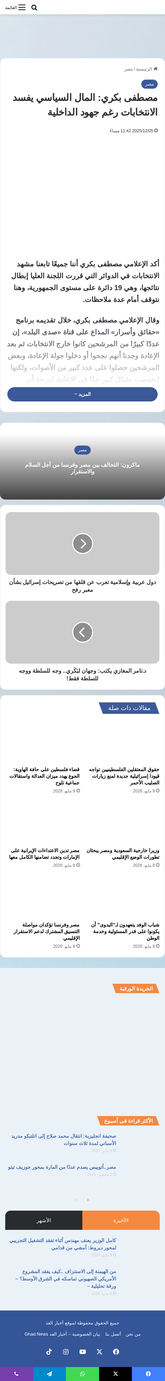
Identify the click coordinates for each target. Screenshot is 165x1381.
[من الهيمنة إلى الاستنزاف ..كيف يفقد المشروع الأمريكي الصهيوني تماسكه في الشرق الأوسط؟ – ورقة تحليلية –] (140, 1281)
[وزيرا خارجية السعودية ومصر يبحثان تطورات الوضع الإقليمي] (122, 823)
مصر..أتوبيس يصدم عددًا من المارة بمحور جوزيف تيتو (62, 1167)
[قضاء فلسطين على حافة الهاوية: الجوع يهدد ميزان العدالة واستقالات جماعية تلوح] (43, 742)
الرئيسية (147, 69)
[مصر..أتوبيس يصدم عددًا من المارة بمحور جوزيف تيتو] (140, 1177)
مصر (128, 69)
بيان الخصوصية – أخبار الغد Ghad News (62, 1334)
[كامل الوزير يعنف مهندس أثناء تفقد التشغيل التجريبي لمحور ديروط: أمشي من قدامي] (140, 1250)
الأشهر (44, 1220)
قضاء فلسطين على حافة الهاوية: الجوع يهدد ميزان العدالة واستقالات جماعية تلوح (44, 776)
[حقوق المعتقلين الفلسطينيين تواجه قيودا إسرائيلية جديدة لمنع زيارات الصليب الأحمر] (122, 742)
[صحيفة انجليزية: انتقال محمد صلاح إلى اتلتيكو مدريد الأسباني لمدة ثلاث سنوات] (140, 1145)
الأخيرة (120, 1220)
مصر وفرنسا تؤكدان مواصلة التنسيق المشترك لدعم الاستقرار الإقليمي (47, 931)
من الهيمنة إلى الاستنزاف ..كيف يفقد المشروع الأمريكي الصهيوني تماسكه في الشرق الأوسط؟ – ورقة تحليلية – (65, 1279)
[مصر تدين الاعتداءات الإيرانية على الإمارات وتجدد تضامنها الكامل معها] (43, 823)
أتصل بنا (113, 1334)
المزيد (82, 394)
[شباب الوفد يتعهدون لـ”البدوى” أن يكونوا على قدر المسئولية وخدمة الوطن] (122, 897)
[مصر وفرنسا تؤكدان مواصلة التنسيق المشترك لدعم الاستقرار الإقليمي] (43, 897)
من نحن (133, 1334)
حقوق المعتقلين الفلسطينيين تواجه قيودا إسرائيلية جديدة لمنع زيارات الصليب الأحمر (124, 776)
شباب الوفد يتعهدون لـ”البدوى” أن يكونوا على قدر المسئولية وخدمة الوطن (125, 931)
